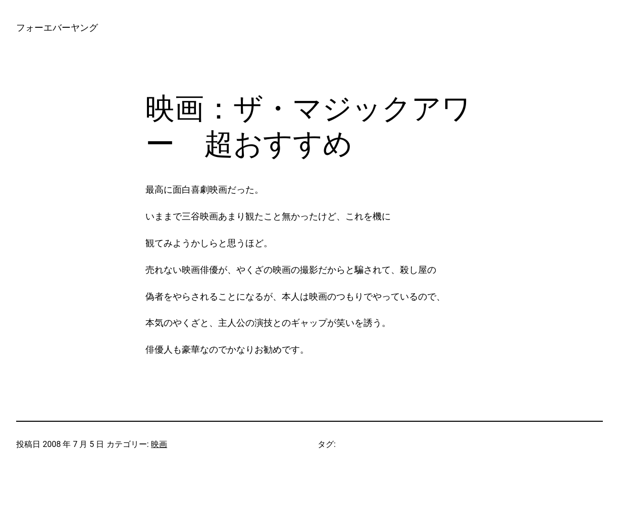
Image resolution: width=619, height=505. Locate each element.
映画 (159, 444)
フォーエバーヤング (57, 27)
